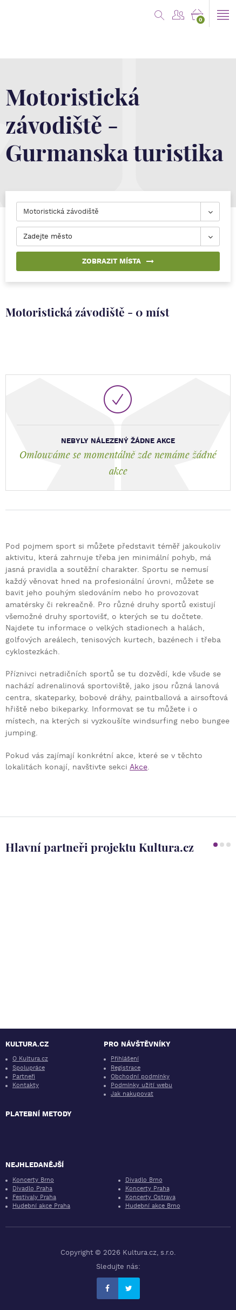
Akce (138, 766)
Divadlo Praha (32, 1188)
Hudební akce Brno (152, 1205)
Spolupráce (28, 1067)
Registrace (125, 1067)
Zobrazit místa (118, 261)
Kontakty (25, 1085)
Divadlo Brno (144, 1179)
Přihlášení (125, 1058)
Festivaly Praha (34, 1197)
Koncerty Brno (33, 1179)
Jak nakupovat (132, 1093)
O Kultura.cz (30, 1058)
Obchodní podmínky (140, 1076)
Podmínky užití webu (141, 1085)
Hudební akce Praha (41, 1205)
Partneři (23, 1076)
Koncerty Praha (147, 1188)
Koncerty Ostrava (150, 1197)
